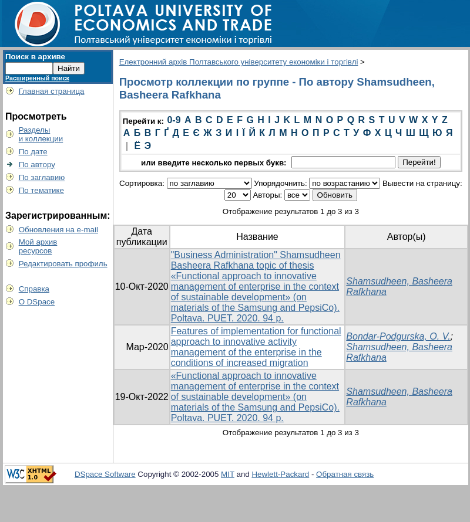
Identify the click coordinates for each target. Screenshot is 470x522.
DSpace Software (105, 474)
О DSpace (37, 301)
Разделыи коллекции (41, 134)
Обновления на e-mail (58, 229)
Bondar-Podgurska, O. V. (398, 336)
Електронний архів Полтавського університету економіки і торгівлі (238, 61)
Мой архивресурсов (38, 246)
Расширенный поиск (37, 78)
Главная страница (52, 91)
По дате (33, 151)
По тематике (41, 190)
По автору (37, 164)
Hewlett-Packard (280, 474)
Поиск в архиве (35, 56)
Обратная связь (345, 474)
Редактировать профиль (63, 263)
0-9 (173, 120)
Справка (34, 288)
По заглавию (42, 177)
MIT (227, 474)
